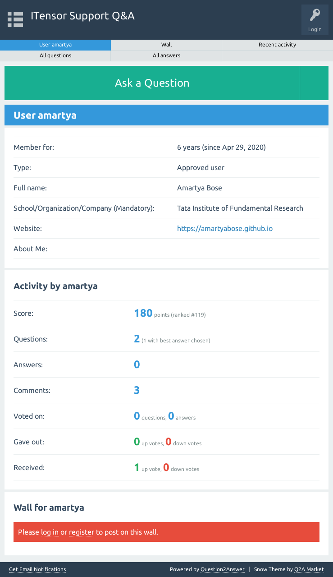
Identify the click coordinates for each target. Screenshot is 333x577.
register (81, 532)
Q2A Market (309, 569)
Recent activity (277, 44)
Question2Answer (223, 569)
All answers (166, 55)
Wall (166, 44)
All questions (55, 55)
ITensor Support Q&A (83, 15)
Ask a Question (152, 83)
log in (50, 532)
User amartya (55, 44)
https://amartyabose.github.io (225, 228)
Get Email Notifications (37, 569)
